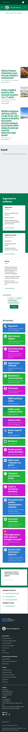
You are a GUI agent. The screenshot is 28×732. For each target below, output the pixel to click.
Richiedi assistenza (6, 638)
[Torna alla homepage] (14, 628)
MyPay (4, 650)
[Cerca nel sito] (25, 7)
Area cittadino (5, 653)
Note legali (4, 682)
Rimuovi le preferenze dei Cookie (10, 725)
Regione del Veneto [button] (5, 2)
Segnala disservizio (6, 643)
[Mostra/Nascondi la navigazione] (2, 7)
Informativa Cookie (6, 672)
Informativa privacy (7, 670)
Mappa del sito (5, 722)
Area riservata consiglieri (8, 645)
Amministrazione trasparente (9, 661)
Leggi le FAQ (5, 679)
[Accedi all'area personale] (24, 2)
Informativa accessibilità (8, 675)
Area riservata (5, 648)
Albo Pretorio (5, 664)
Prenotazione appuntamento (9, 641)
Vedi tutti (14, 307)
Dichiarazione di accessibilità (9, 677)
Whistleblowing (6, 659)
